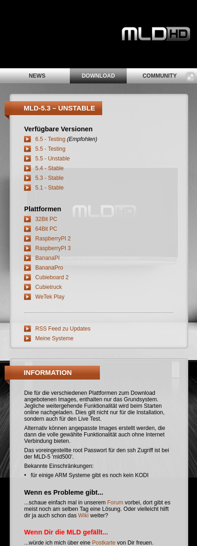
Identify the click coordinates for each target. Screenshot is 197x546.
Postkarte (104, 543)
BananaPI (47, 258)
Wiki (83, 515)
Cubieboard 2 (51, 277)
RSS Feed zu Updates (62, 328)
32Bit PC (46, 219)
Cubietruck (48, 287)
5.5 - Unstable (52, 158)
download (98, 76)
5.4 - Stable (49, 168)
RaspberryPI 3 (53, 248)
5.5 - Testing (50, 149)
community (159, 76)
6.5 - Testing (50, 139)
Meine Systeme (54, 338)
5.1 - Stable (49, 187)
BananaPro (49, 267)
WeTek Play (49, 297)
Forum (115, 502)
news (37, 76)
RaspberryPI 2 (53, 238)
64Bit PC (46, 229)
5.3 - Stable (49, 178)
